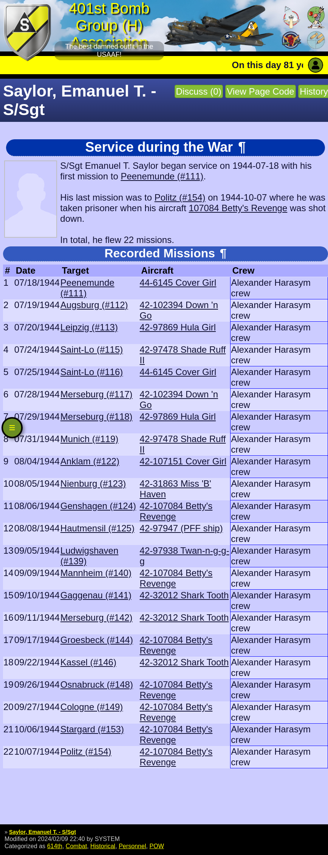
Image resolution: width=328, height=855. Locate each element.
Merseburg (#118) (96, 416)
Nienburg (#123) (93, 483)
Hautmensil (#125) (97, 528)
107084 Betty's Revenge (238, 208)
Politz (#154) (180, 197)
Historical (102, 846)
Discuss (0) (198, 91)
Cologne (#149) (91, 707)
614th (54, 846)
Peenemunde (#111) (162, 176)
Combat (76, 846)
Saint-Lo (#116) (91, 372)
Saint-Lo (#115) (91, 349)
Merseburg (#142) (96, 617)
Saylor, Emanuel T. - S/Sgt (42, 832)
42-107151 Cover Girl (183, 461)
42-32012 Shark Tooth (184, 595)
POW (156, 846)
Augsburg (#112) (94, 305)
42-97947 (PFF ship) (181, 528)
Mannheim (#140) (96, 573)
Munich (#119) (89, 439)
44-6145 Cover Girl (178, 282)
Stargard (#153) (92, 729)
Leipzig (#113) (89, 327)
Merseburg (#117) (96, 394)
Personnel (132, 846)
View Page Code (260, 91)
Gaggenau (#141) (96, 595)
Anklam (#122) (89, 461)
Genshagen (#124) (98, 506)
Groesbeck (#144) (96, 640)
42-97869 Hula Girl (178, 327)
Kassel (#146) (88, 662)
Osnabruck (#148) (96, 684)
